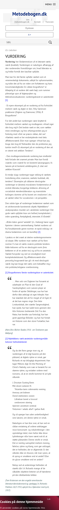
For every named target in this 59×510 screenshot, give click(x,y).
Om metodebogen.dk (21, 20)
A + (29, 34)
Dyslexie (29, 28)
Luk (48, 499)
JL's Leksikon (11, 50)
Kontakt (37, 22)
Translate (49, 22)
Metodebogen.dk (29, 14)
